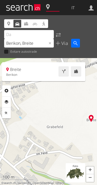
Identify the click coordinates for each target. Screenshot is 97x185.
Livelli (6, 102)
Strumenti (6, 113)
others (59, 183)
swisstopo (24, 183)
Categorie (6, 90)
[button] (90, 170)
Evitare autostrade (20, 52)
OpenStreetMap (43, 183)
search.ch (10, 183)
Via (64, 43)
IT (73, 8)
